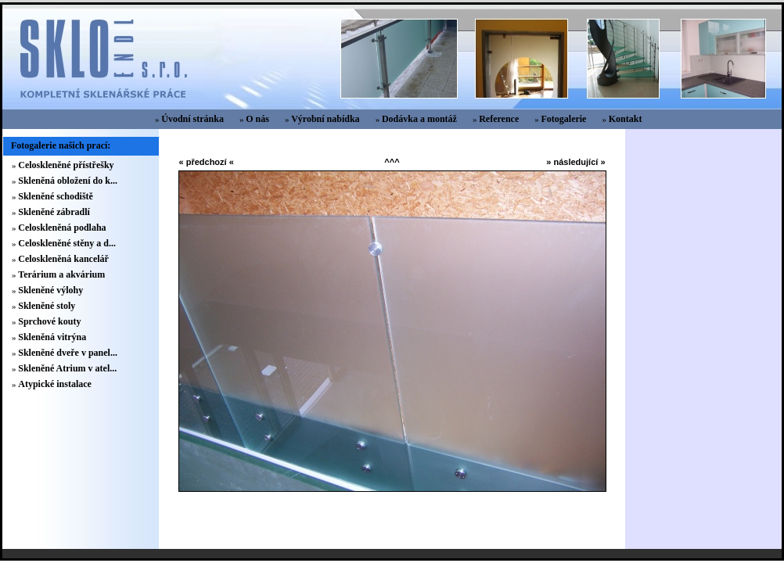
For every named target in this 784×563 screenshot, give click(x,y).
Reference (499, 118)
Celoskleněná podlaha (62, 227)
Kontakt (625, 118)
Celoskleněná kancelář (63, 258)
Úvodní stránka (192, 118)
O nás (257, 118)
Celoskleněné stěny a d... (67, 243)
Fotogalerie (563, 118)
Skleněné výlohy (50, 290)
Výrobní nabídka (325, 118)
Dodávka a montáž (419, 118)
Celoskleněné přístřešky (65, 165)
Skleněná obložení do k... (67, 180)
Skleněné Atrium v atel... (67, 368)
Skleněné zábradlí (54, 211)
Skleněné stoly (46, 305)
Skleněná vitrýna (52, 337)
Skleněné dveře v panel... (67, 352)
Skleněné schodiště (55, 196)
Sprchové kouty (49, 321)
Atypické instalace (55, 383)
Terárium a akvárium (61, 274)
